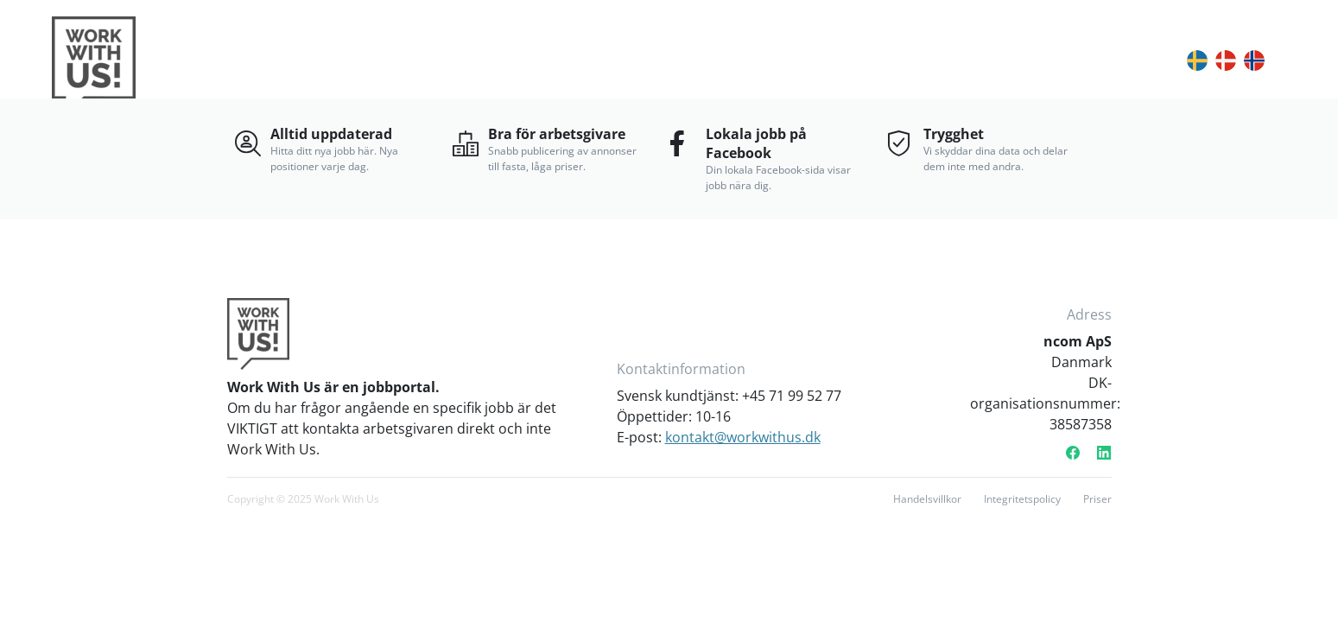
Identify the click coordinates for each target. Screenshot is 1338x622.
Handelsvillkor (927, 499)
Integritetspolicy (1022, 499)
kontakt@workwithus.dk (743, 437)
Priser (1097, 499)
